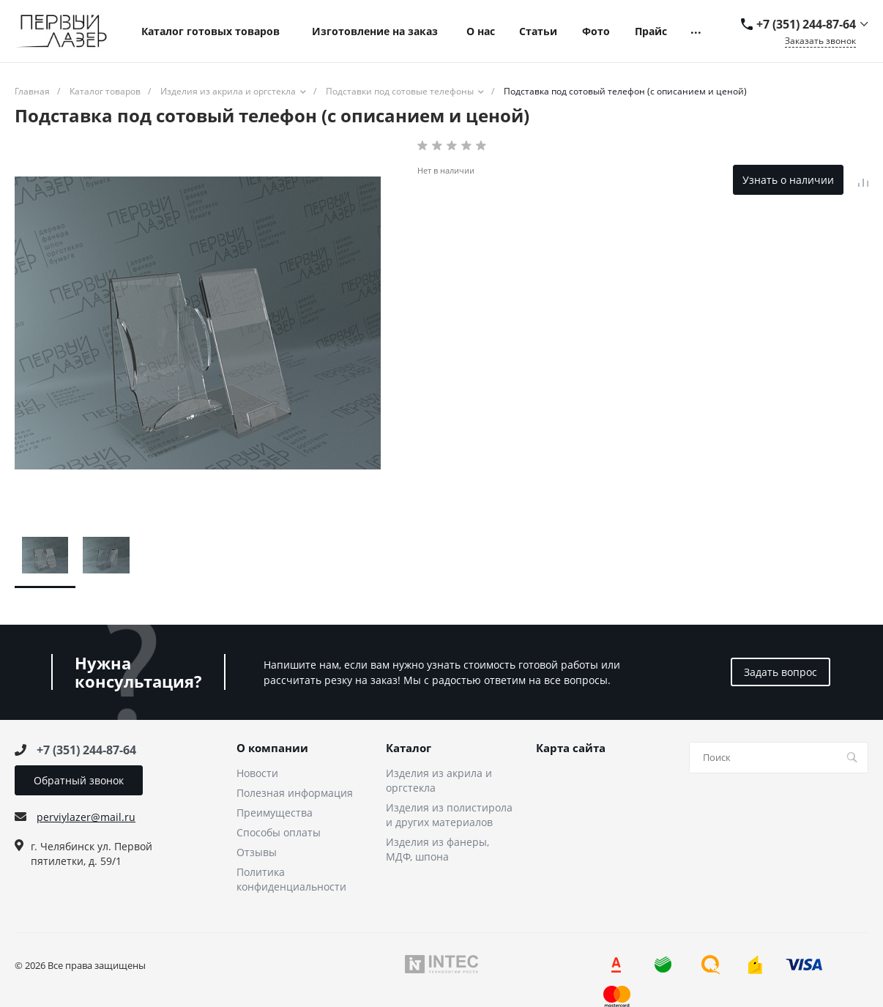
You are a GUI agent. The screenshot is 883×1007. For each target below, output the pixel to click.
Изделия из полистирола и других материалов (449, 814)
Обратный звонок (79, 780)
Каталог (408, 748)
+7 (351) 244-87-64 (806, 24)
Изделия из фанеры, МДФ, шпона (437, 849)
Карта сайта (571, 748)
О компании (272, 748)
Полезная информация (294, 793)
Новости (257, 773)
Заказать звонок (820, 41)
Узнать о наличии (788, 180)
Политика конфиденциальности (291, 879)
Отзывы (256, 852)
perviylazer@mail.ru (86, 817)
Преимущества (274, 813)
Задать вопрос (780, 672)
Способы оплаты (278, 832)
